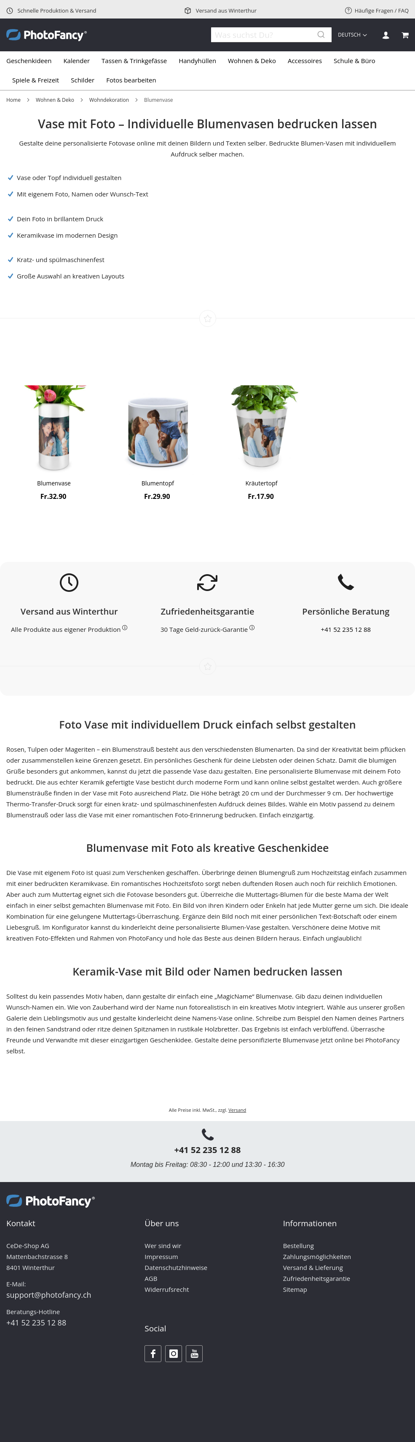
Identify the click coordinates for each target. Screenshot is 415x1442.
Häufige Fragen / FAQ (377, 10)
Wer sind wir (163, 1245)
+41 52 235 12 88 (346, 629)
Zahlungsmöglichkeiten (317, 1256)
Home (13, 99)
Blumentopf (158, 483)
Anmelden (385, 35)
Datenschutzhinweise (176, 1267)
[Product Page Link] (54, 431)
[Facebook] (153, 1353)
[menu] (207, 70)
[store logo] (46, 35)
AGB (151, 1278)
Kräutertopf (262, 483)
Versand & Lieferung (313, 1267)
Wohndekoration (109, 99)
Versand (237, 1110)
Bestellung (298, 1245)
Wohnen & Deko (55, 99)
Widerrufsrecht (167, 1289)
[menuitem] (31, 61)
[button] (353, 35)
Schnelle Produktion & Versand (51, 10)
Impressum (161, 1256)
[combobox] (266, 34)
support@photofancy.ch (48, 1295)
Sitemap (295, 1289)
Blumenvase (54, 483)
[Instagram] (173, 1353)
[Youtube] (194, 1353)
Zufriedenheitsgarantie (317, 1278)
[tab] (207, 70)
